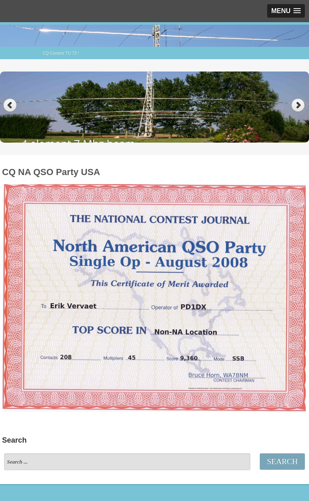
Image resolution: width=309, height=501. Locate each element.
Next (299, 105)
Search (282, 461)
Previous (10, 105)
